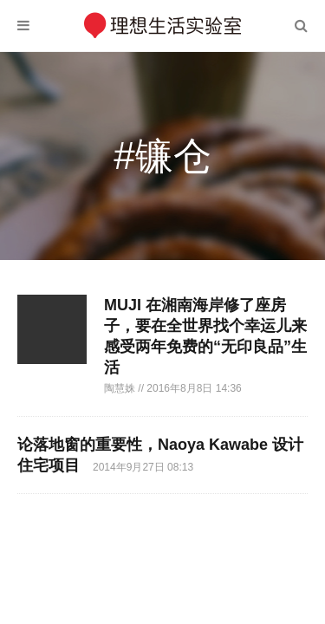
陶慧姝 (121, 388)
